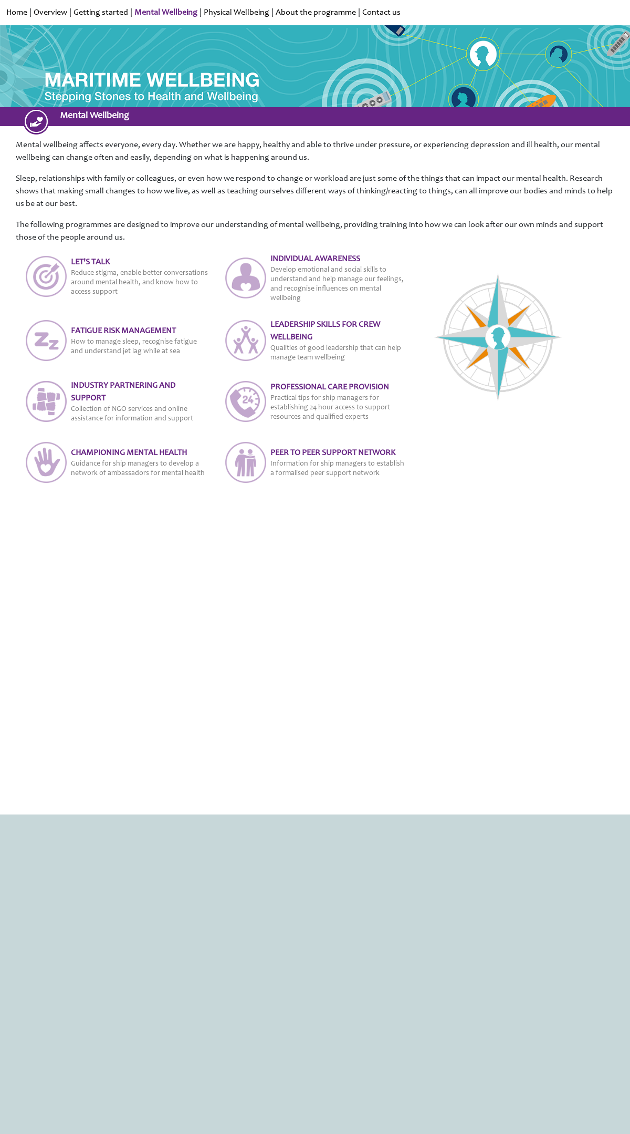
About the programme (316, 12)
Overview (50, 12)
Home (16, 12)
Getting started (101, 12)
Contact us (381, 12)
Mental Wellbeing (165, 12)
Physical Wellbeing (236, 12)
